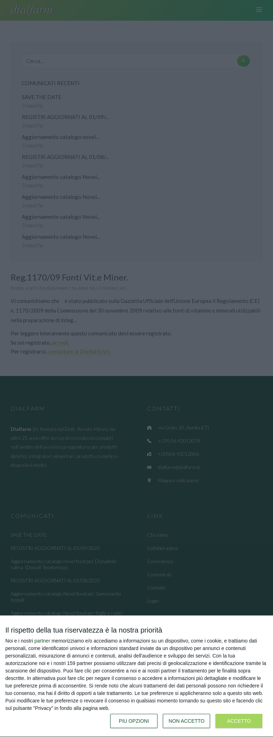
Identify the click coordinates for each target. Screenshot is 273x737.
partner (42, 640)
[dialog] (136, 676)
